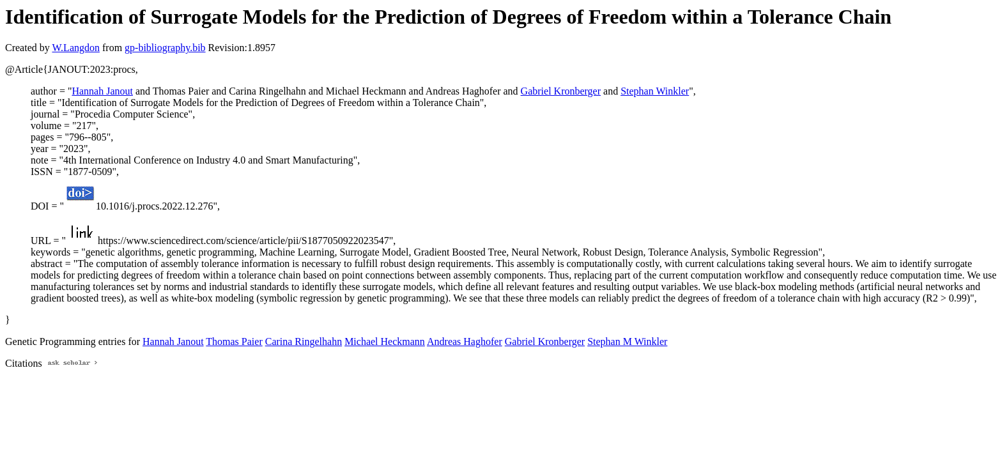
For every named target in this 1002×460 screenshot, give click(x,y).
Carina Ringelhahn (303, 341)
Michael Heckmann (384, 341)
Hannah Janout (102, 91)
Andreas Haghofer (464, 341)
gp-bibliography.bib (165, 47)
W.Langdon (76, 47)
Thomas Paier (234, 341)
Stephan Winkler (654, 91)
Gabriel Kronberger (561, 91)
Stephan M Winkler (627, 341)
